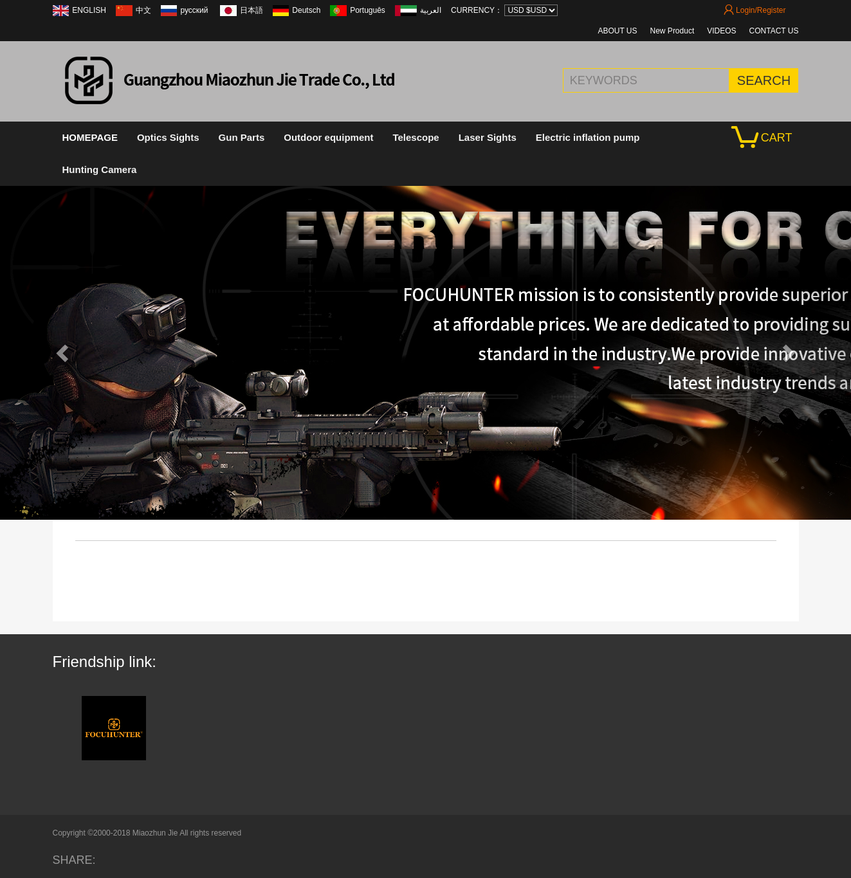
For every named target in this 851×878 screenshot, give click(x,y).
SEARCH (764, 80)
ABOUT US (617, 30)
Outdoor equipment (328, 137)
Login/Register (754, 10)
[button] (63, 352)
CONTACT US (774, 30)
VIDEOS (721, 30)
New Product (672, 30)
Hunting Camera (99, 169)
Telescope (415, 137)
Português (367, 10)
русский (195, 10)
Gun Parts (242, 137)
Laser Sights (488, 137)
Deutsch (306, 10)
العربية (430, 10)
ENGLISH (89, 10)
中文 (143, 10)
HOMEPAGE (90, 137)
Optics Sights (168, 137)
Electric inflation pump (588, 137)
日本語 (251, 10)
